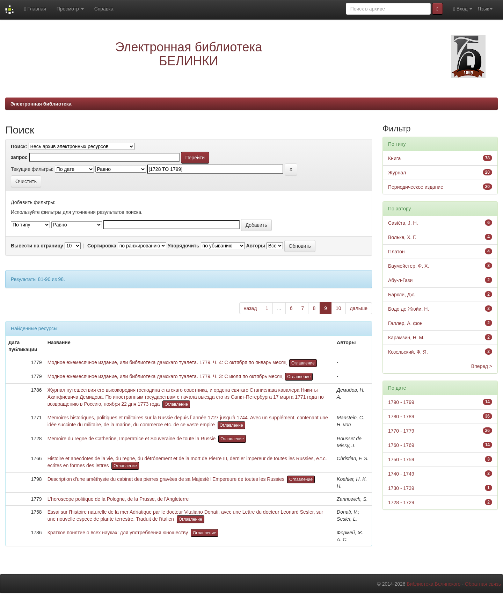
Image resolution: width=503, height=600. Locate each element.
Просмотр (70, 9)
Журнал (397, 172)
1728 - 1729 (401, 502)
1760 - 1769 (401, 445)
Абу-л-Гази (400, 280)
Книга (394, 158)
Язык (485, 9)
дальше (358, 308)
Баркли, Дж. (401, 294)
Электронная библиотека (41, 104)
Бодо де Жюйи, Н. (408, 309)
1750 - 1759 (401, 459)
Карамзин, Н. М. (406, 337)
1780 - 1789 (401, 416)
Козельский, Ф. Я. (408, 352)
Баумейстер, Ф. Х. (408, 266)
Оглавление (303, 363)
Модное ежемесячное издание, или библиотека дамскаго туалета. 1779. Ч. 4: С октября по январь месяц (167, 362)
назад (250, 308)
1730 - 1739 (401, 488)
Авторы (255, 245)
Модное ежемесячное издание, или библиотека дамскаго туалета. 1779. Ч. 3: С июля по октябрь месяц (165, 376)
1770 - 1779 (401, 431)
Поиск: (19, 146)
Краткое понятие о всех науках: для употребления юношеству (118, 532)
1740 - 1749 (401, 474)
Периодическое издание (415, 187)
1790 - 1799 (401, 402)
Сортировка (101, 245)
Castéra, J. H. (403, 223)
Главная (35, 9)
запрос (19, 157)
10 (338, 308)
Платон (396, 251)
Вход (463, 9)
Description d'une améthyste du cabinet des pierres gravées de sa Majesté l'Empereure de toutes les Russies (166, 479)
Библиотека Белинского (433, 584)
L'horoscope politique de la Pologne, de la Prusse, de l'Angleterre (118, 499)
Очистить (26, 181)
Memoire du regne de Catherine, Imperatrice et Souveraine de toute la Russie (132, 438)
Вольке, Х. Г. (402, 237)
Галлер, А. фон (405, 323)
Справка (104, 9)
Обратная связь (483, 584)
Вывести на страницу (37, 245)
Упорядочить (183, 245)
